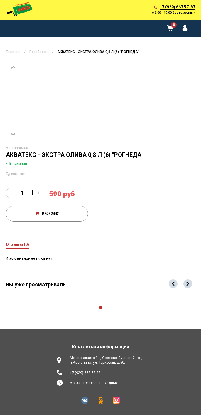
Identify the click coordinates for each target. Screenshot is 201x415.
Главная (13, 52)
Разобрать (38, 52)
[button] (100, 307)
